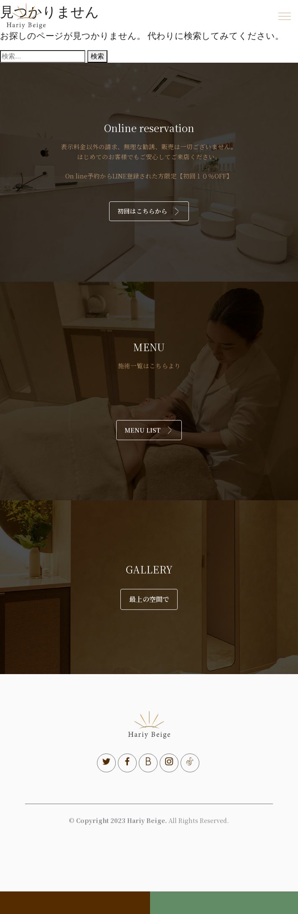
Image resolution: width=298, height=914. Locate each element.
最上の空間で (149, 614)
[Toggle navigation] (284, 16)
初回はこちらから (149, 210)
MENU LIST (149, 444)
